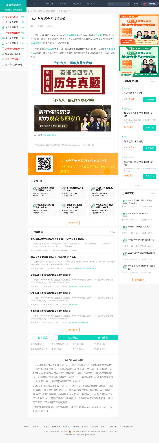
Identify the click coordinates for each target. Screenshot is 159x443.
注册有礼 (152, 4)
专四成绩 (50, 49)
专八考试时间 (36, 344)
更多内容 (73, 330)
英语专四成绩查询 (49, 135)
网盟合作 (113, 427)
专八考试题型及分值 (60, 344)
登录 (136, 4)
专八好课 (77, 4)
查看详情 (149, 128)
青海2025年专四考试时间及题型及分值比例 (50, 311)
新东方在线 (32, 11)
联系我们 (85, 427)
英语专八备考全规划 (133, 141)
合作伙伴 (76, 427)
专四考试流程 (99, 349)
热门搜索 (103, 337)
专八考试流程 (78, 349)
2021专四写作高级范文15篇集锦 (141, 253)
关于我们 (27, 427)
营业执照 (64, 432)
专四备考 (63, 4)
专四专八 (41, 11)
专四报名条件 (57, 349)
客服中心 (66, 427)
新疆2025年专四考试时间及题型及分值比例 (50, 275)
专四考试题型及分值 (38, 349)
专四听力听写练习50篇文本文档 (141, 240)
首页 (36, 4)
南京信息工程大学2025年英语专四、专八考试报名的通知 (57, 239)
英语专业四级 (50, 11)
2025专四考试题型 (85, 286)
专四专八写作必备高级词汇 (139, 227)
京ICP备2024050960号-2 (51, 432)
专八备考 (91, 4)
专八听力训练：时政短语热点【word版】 (140, 201)
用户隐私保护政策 (126, 427)
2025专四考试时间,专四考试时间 (84, 268)
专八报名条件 (78, 344)
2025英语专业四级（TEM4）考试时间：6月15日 (53, 257)
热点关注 (104, 427)
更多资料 (73, 223)
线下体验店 (56, 427)
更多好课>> (139, 186)
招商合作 (36, 427)
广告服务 (46, 427)
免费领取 (149, 99)
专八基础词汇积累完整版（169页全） (141, 267)
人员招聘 (95, 427)
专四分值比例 (83, 322)
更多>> (112, 232)
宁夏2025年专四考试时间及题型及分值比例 (50, 293)
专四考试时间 (73, 286)
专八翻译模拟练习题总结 (138, 213)
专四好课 (49, 4)
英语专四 (97, 35)
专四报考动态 (62, 11)
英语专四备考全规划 (133, 93)
